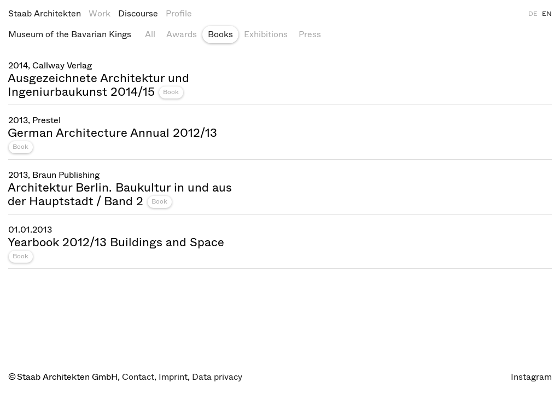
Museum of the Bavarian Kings (69, 34)
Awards (181, 34)
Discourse (138, 13)
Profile (179, 13)
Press (310, 34)
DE (533, 14)
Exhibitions (266, 34)
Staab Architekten (44, 13)
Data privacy (217, 376)
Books (220, 34)
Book (171, 92)
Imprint (173, 376)
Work (99, 13)
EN (547, 14)
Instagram (531, 376)
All (150, 34)
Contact (138, 376)
